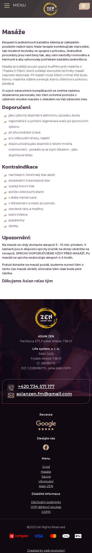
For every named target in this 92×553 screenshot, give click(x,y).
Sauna (46, 476)
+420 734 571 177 (36, 386)
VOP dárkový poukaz (46, 507)
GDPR (46, 512)
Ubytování (46, 481)
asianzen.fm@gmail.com (44, 393)
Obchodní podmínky (46, 502)
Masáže (46, 472)
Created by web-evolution (46, 550)
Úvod (46, 467)
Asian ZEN (46, 486)
